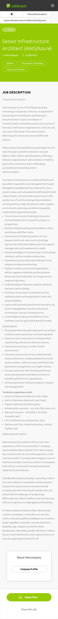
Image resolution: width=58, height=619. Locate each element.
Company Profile (29, 569)
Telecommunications (37, 14)
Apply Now (31, 597)
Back (10, 30)
